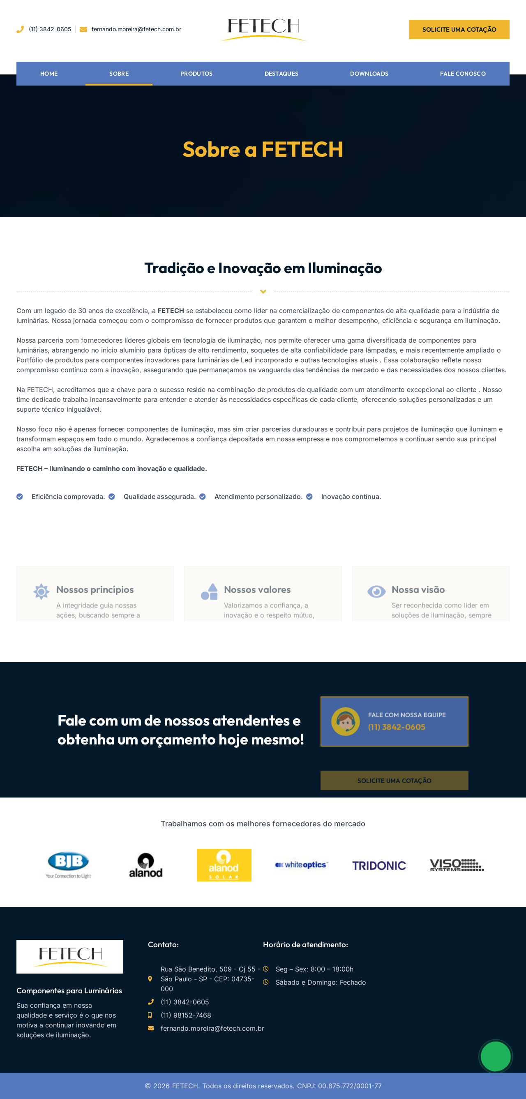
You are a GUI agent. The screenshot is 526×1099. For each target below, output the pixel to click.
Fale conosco (463, 73)
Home (49, 73)
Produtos (196, 73)
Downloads (369, 73)
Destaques (282, 73)
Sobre (119, 73)
